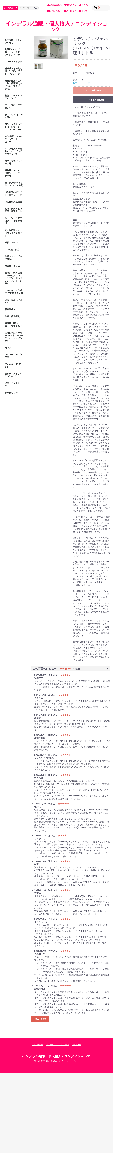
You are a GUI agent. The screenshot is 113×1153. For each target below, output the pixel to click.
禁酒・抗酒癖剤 (12, 316)
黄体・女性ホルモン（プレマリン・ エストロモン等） (14, 127)
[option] (51, 47)
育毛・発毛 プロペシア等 (13, 162)
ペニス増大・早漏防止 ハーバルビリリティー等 (13, 151)
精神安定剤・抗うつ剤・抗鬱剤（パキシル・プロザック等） (13, 84)
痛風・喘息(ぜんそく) (14, 301)
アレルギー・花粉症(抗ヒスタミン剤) (14, 291)
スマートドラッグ (13, 61)
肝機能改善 (10, 309)
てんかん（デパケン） (13, 365)
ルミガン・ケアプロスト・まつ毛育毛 (13, 221)
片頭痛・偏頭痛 (12, 266)
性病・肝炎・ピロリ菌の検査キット (13, 210)
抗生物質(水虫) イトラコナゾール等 (13, 193)
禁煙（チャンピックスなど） (13, 257)
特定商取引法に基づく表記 (57, 1045)
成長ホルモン (11, 242)
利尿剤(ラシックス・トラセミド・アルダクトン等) (13, 52)
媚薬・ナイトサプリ (13, 384)
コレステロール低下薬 (13, 356)
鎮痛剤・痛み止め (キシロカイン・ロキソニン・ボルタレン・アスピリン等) (14, 278)
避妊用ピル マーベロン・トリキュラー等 (13, 173)
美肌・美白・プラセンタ (13, 106)
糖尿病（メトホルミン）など (13, 375)
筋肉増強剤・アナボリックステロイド (13, 233)
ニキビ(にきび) (12, 249)
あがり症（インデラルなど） (13, 41)
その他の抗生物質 (13, 201)
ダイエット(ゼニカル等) (14, 116)
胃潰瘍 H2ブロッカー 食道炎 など (13, 324)
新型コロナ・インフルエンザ (13, 97)
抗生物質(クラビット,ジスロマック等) (14, 184)
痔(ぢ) (8, 347)
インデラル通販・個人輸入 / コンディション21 (56, 27)
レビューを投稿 (39, 1019)
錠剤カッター (11, 393)
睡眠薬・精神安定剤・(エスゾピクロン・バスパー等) (14, 71)
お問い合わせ (37, 1045)
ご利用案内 (76, 1045)
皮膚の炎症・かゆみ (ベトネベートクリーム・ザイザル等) (14, 337)
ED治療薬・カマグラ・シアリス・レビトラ (13, 139)
